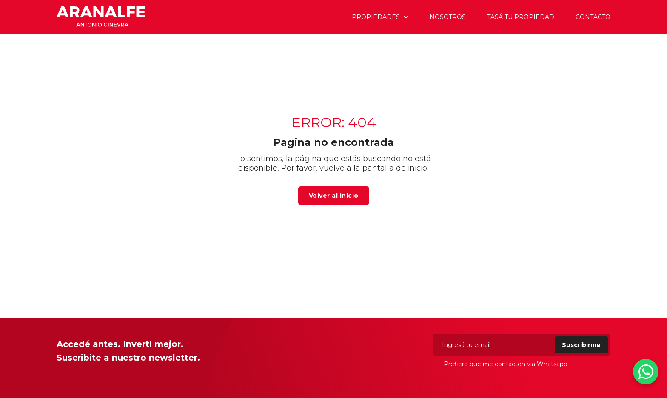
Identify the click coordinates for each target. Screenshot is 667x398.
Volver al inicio (334, 195)
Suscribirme (581, 345)
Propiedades (376, 17)
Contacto (593, 17)
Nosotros (448, 17)
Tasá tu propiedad (520, 17)
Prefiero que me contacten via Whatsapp (500, 364)
